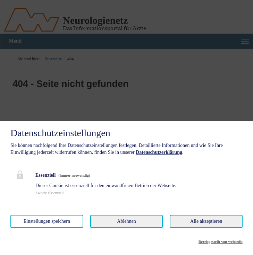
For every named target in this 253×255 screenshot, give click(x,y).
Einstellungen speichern (47, 221)
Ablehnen (126, 221)
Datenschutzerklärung (159, 152)
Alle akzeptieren (206, 221)
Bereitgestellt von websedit (221, 241)
